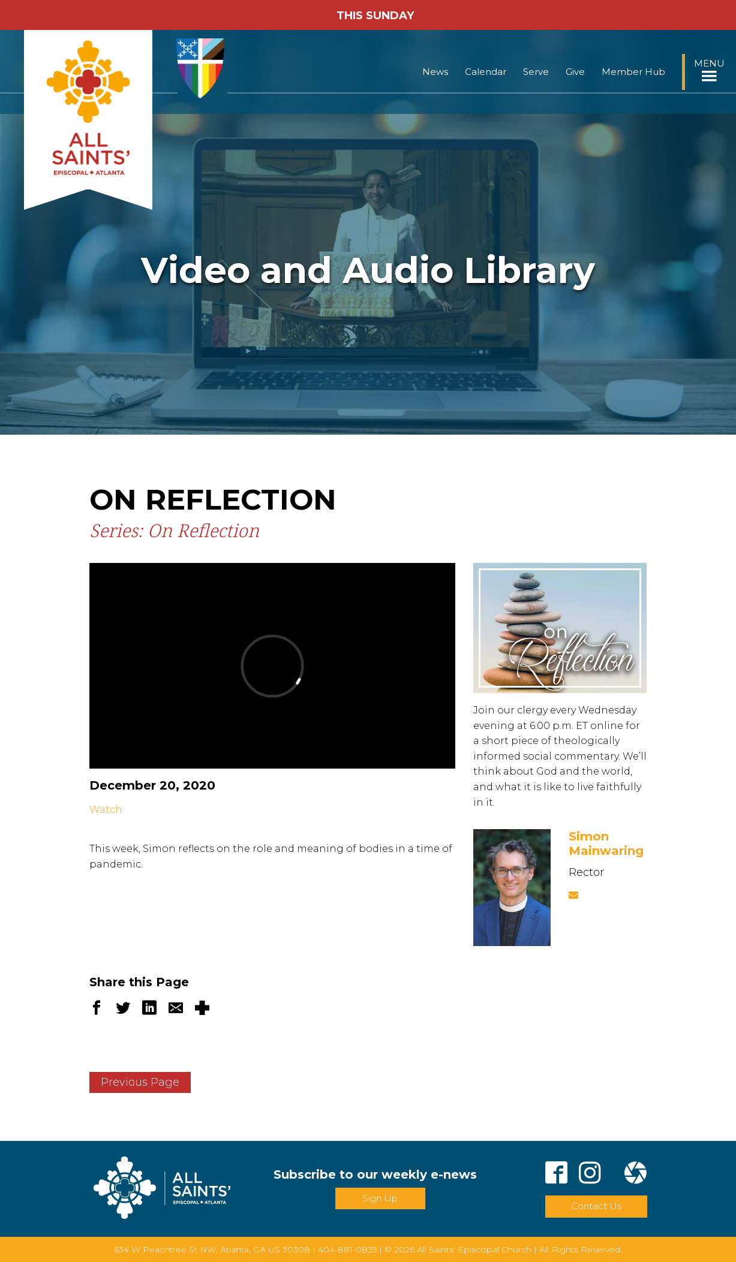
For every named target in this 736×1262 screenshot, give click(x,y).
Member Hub (633, 71)
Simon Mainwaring (606, 843)
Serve (536, 71)
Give (575, 71)
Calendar (485, 71)
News (435, 71)
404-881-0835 (347, 1249)
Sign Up (380, 1198)
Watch (105, 809)
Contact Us (596, 1206)
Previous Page (140, 1082)
